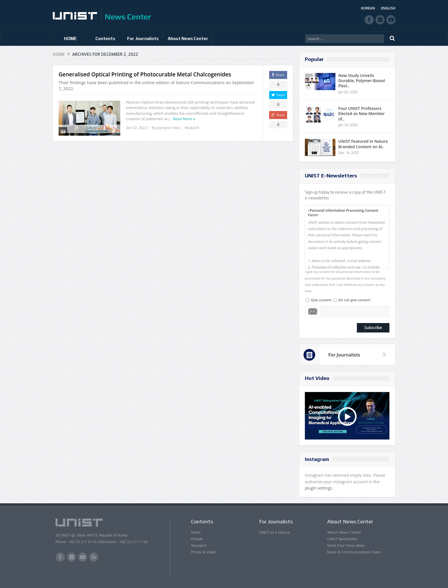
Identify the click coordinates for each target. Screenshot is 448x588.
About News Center (188, 38)
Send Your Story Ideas (346, 545)
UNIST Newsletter (342, 539)
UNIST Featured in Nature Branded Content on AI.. (363, 143)
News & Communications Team (354, 552)
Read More (182, 118)
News (196, 532)
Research (192, 127)
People (197, 539)
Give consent (321, 300)
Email (312, 311)
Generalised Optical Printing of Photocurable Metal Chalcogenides (145, 74)
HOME (70, 38)
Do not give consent (354, 300)
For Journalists (143, 38)
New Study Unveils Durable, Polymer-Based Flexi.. (361, 80)
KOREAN (368, 8)
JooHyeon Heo (168, 127)
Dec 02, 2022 (136, 127)
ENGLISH (388, 8)
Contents (105, 38)
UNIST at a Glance (274, 532)
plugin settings (319, 488)
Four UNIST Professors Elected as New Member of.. (361, 113)
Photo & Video (203, 552)
